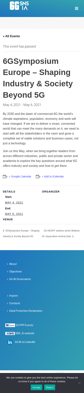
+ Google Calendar (20, 176)
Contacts (13, 303)
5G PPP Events (24, 325)
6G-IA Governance (19, 279)
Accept (36, 387)
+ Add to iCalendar (53, 176)
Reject (49, 387)
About (12, 263)
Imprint (12, 295)
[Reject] (79, 383)
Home (37, 26)
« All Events (11, 36)
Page (45, 26)
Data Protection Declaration (24, 310)
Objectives (14, 271)
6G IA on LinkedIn (25, 341)
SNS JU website (24, 333)
